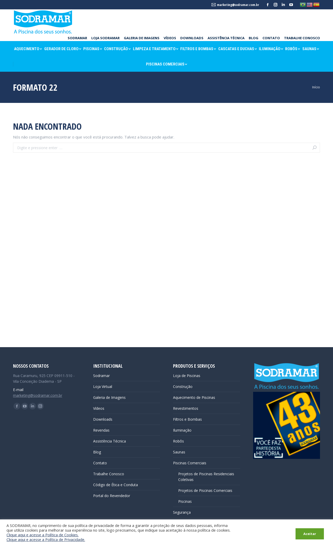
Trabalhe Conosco (108, 473)
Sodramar (101, 375)
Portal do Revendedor (111, 495)
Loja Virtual (102, 386)
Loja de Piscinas (186, 375)
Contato (100, 462)
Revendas (101, 430)
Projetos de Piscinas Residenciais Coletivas (206, 476)
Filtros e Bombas (187, 419)
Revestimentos (185, 408)
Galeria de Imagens (109, 397)
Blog (97, 452)
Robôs (178, 441)
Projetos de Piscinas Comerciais (205, 490)
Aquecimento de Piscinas (194, 397)
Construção (183, 386)
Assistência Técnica (109, 441)
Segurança (182, 512)
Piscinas (185, 501)
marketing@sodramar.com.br (37, 395)
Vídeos (98, 408)
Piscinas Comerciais (189, 462)
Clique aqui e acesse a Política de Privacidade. (46, 539)
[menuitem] (77, 38)
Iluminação (182, 430)
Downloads (102, 419)
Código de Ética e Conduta (115, 484)
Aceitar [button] (309, 533)
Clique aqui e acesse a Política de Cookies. (43, 534)
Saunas (179, 452)
